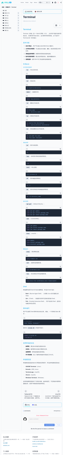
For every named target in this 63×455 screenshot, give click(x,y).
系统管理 (25, 142)
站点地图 (5, 443)
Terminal (27, 29)
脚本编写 (26, 308)
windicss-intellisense (37, 444)
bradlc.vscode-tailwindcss (38, 441)
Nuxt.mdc (34, 446)
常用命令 (26, 64)
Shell (25, 286)
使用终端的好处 (28, 343)
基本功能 (26, 43)
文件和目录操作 (27, 67)
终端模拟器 (27, 359)
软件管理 (25, 201)
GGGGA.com (6, 445)
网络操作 (25, 249)
